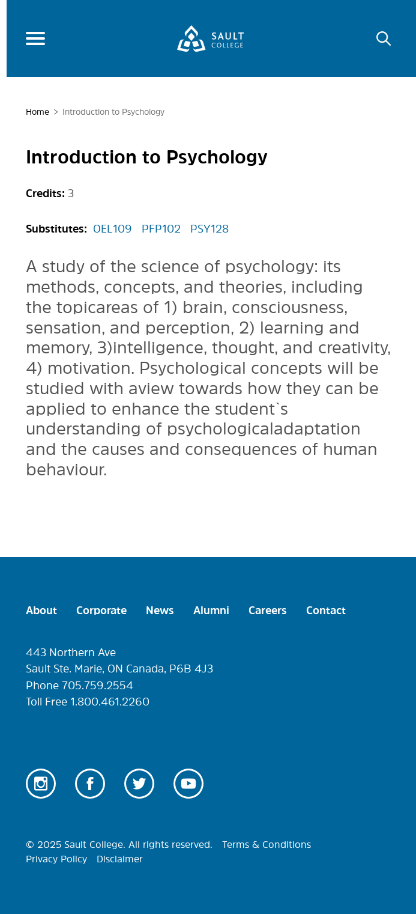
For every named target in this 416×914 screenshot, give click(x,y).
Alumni (211, 610)
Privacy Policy (56, 859)
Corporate (101, 610)
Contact (326, 610)
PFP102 (161, 229)
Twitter (139, 784)
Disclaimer (120, 859)
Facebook (90, 784)
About (41, 610)
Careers (268, 610)
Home (37, 112)
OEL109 (112, 229)
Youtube (188, 784)
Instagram (41, 784)
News (160, 610)
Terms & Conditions (266, 844)
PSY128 (209, 229)
